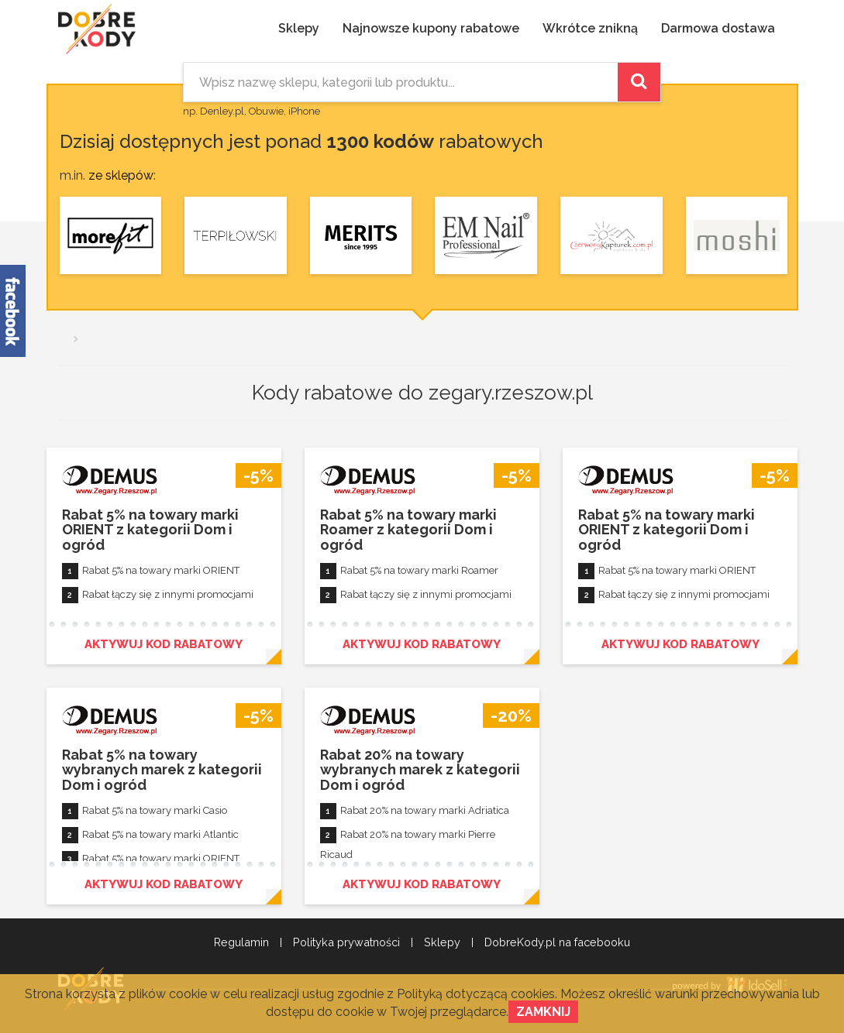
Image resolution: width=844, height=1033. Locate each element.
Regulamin (241, 942)
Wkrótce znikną (590, 28)
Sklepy (298, 28)
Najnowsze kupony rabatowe (431, 28)
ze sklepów (120, 175)
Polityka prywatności (346, 942)
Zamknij (543, 1011)
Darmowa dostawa (718, 28)
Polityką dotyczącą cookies (476, 994)
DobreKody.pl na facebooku (557, 942)
